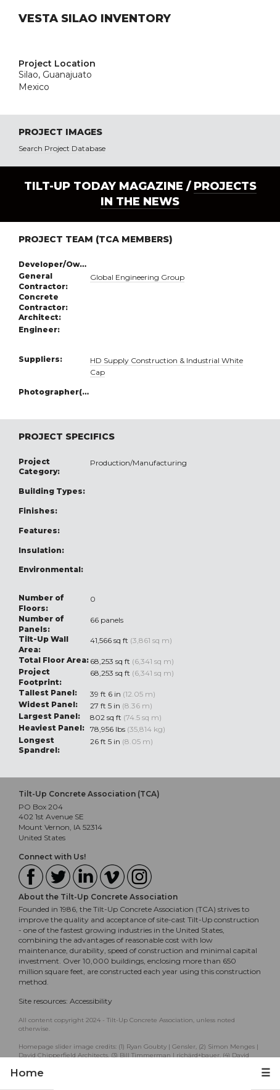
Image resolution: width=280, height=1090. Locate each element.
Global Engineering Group (137, 277)
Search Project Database (62, 148)
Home (27, 1073)
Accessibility (91, 1001)
